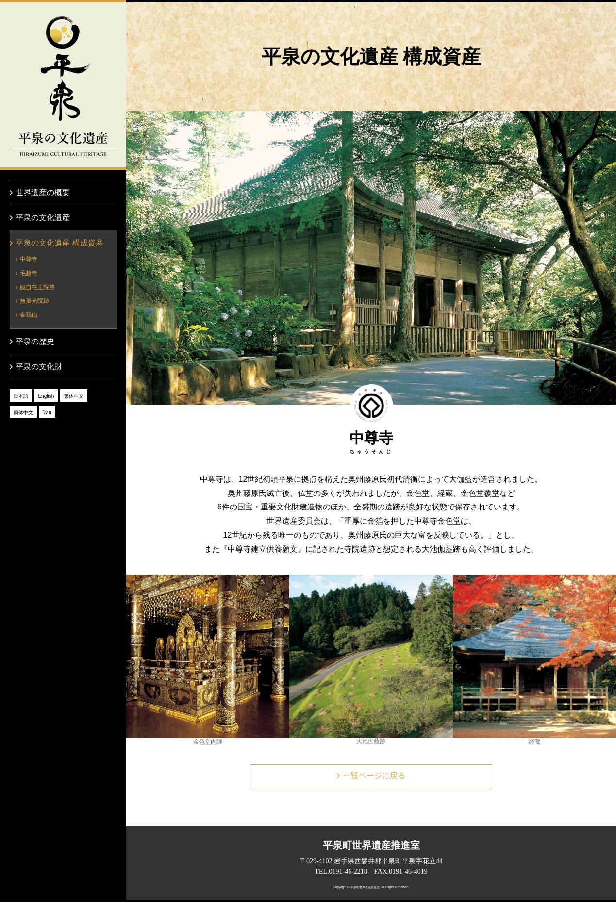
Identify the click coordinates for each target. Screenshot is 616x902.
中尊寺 (28, 259)
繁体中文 (73, 396)
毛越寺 (28, 273)
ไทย (47, 412)
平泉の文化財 (39, 366)
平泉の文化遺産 (63, 85)
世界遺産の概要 (43, 192)
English (46, 396)
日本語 (21, 396)
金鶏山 (28, 315)
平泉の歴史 (35, 341)
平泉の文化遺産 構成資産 (59, 243)
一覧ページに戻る (374, 775)
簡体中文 (23, 412)
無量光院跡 (34, 300)
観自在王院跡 (37, 287)
